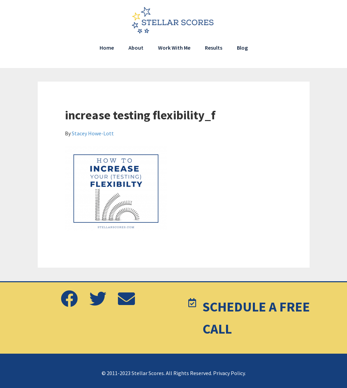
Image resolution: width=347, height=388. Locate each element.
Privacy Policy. (229, 373)
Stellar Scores (174, 20)
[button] (69, 299)
